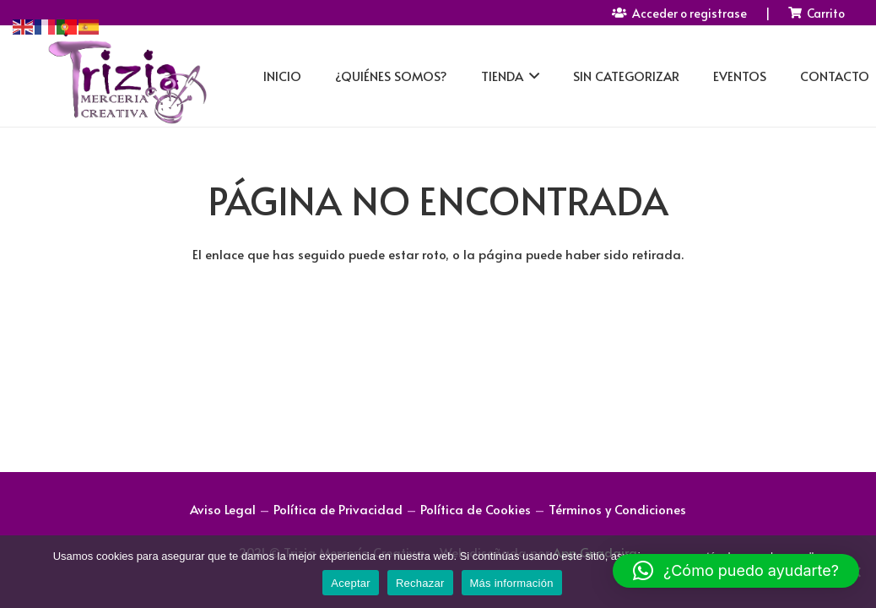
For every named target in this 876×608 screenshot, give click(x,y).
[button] (736, 571)
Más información (512, 583)
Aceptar (350, 583)
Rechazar (420, 583)
